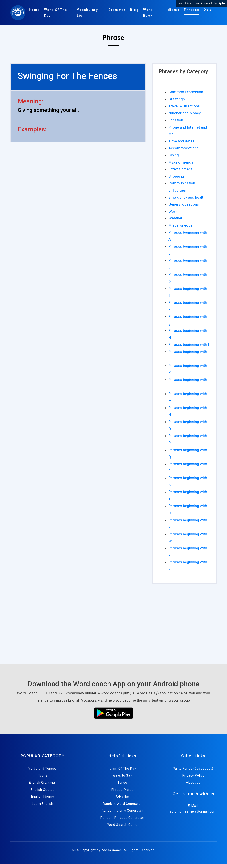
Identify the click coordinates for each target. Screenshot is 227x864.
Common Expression (185, 92)
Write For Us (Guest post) (193, 768)
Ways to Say (122, 775)
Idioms (173, 10)
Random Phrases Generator (122, 817)
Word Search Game (122, 824)
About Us (193, 782)
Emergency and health (186, 197)
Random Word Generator (122, 803)
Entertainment (180, 169)
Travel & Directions (184, 106)
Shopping (176, 176)
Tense (122, 782)
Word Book (148, 12)
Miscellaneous (180, 225)
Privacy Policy (193, 775)
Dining (173, 155)
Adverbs (122, 796)
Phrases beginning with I (188, 344)
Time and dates (181, 141)
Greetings (176, 99)
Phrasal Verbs (122, 789)
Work (172, 211)
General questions (183, 204)
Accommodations (183, 148)
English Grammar (42, 782)
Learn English (42, 803)
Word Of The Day (55, 12)
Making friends (180, 162)
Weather (175, 218)
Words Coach (111, 850)
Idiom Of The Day (122, 768)
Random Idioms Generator (122, 810)
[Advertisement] (113, 622)
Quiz (208, 10)
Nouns (43, 775)
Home (34, 10)
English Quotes (43, 789)
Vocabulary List (87, 12)
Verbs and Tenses (42, 768)
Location (175, 120)
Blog (134, 10)
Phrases (191, 10)
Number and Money (184, 113)
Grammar (117, 10)
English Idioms (42, 796)
